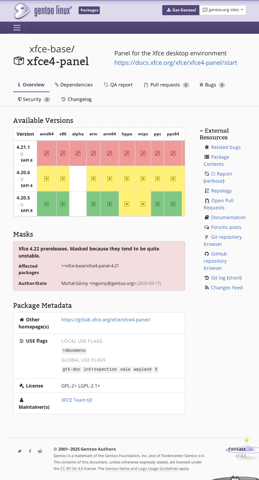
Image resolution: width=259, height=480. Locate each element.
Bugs (212, 84)
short (234, 277)
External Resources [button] (214, 134)
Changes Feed (227, 287)
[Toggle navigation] (17, 28)
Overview (31, 84)
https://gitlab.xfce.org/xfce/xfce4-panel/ (105, 319)
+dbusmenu (74, 350)
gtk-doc (72, 369)
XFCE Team (73, 399)
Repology (221, 190)
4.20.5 (23, 197)
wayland (142, 369)
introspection (100, 369)
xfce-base (50, 49)
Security (34, 99)
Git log (218, 277)
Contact (237, 448)
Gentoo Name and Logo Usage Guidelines (141, 467)
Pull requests (166, 84)
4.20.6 (23, 172)
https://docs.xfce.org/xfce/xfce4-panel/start (175, 62)
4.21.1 (23, 147)
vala (125, 369)
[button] (181, 10)
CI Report (221, 173)
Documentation (228, 217)
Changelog (76, 99)
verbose (214, 181)
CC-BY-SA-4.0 (71, 467)
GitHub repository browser (215, 260)
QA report (118, 84)
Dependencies (74, 84)
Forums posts (226, 227)
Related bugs (226, 147)
